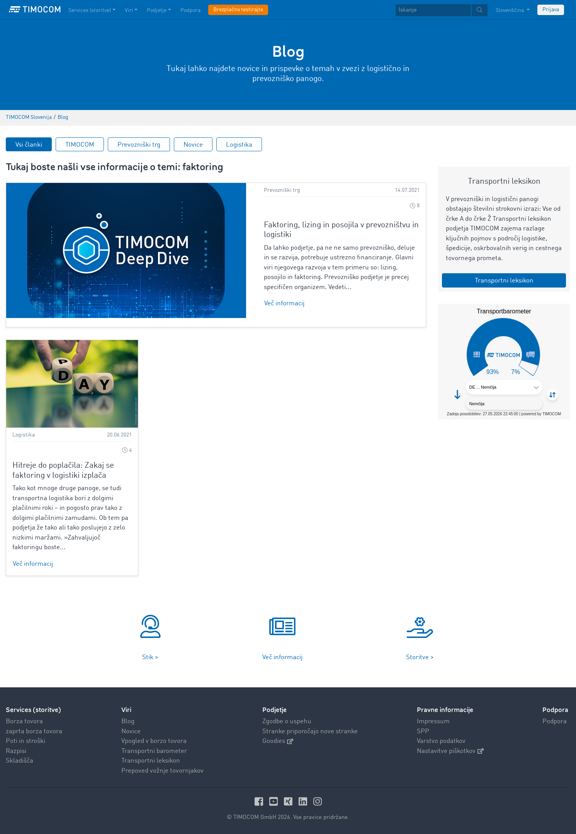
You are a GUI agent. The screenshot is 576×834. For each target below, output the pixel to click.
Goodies (277, 741)
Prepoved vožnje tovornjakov (162, 771)
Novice (193, 145)
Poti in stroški (25, 741)
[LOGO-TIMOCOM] (35, 10)
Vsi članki (28, 145)
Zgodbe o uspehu (286, 721)
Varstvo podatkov (441, 741)
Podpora (554, 721)
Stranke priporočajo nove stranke (310, 731)
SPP (423, 731)
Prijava (550, 9)
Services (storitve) (33, 709)
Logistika (239, 145)
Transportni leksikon (150, 761)
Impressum (433, 721)
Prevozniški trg (138, 145)
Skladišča (19, 761)
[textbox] (441, 10)
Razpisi (16, 751)
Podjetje (274, 709)
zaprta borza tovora (34, 731)
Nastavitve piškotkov (450, 751)
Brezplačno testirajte (238, 9)
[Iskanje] (433, 10)
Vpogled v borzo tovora (154, 741)
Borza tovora (24, 721)
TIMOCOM (79, 145)
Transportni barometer (154, 751)
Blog (127, 721)
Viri (126, 709)
